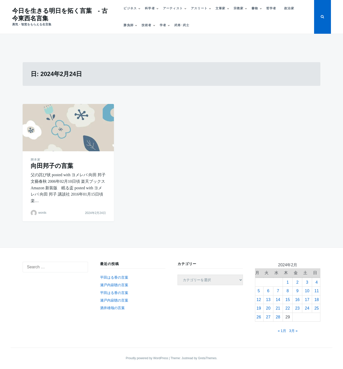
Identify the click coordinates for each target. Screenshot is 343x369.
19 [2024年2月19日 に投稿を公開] (258, 308)
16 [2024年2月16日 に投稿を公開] (297, 300)
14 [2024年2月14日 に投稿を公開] (278, 300)
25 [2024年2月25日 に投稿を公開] (316, 308)
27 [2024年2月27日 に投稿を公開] (268, 317)
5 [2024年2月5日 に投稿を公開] (259, 291)
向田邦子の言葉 (52, 165)
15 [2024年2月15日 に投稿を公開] (287, 300)
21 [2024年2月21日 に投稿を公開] (278, 308)
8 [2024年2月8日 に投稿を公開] (288, 291)
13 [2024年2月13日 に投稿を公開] (268, 300)
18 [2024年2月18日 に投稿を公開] (316, 300)
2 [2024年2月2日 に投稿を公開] (297, 282)
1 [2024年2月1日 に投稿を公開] (288, 282)
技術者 (147, 25)
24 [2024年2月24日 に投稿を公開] (307, 308)
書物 (254, 8)
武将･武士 (181, 25)
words (42, 213)
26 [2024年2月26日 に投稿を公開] (258, 317)
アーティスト (173, 8)
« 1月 (282, 331)
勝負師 (128, 25)
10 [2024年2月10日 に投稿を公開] (307, 291)
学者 (163, 25)
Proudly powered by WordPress (147, 358)
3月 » (293, 331)
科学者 (150, 8)
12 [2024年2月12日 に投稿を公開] (258, 300)
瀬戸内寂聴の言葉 (114, 285)
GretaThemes (207, 358)
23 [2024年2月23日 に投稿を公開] (297, 308)
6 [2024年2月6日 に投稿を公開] (268, 291)
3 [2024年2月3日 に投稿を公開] (307, 282)
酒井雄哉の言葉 (112, 308)
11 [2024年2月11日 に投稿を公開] (316, 291)
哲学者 (271, 8)
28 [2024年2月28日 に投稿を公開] (278, 317)
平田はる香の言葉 (114, 277)
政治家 (289, 8)
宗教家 (239, 8)
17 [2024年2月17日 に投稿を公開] (307, 300)
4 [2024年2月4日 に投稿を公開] (317, 282)
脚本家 (35, 159)
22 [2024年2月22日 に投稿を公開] (287, 308)
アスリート (199, 8)
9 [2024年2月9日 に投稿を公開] (297, 291)
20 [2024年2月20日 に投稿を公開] (268, 308)
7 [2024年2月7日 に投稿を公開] (278, 291)
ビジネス (130, 8)
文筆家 (221, 8)
